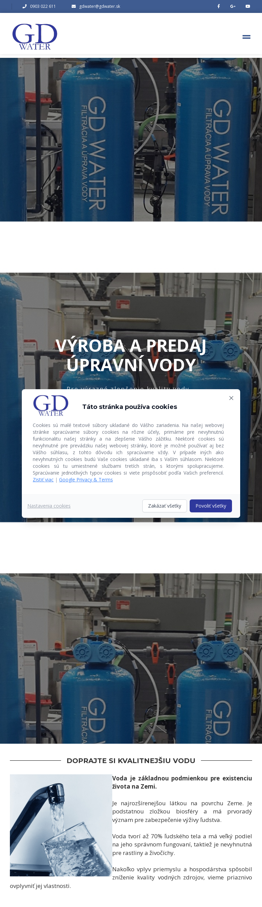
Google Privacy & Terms (86, 479)
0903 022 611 (43, 6)
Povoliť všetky (210, 505)
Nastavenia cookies (49, 505)
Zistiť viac (43, 479)
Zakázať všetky (164, 505)
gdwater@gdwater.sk (99, 6)
